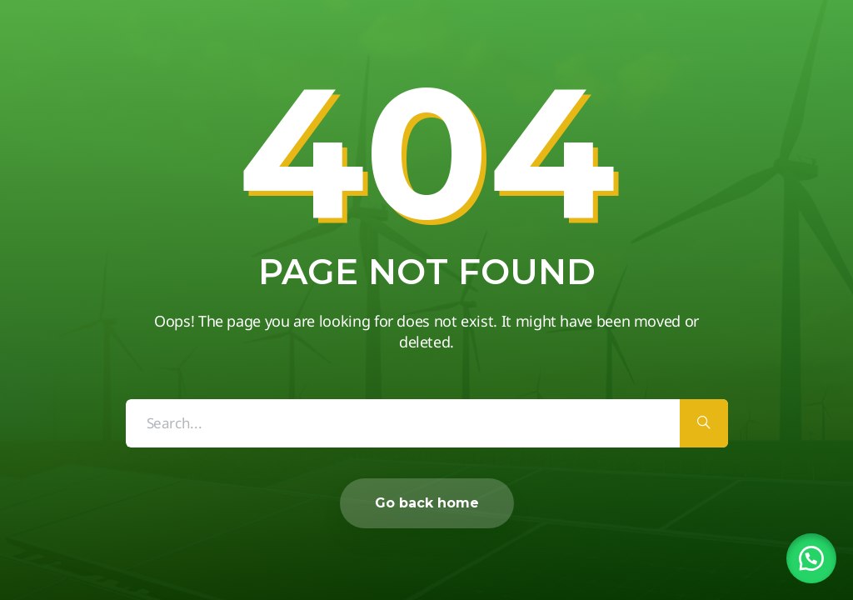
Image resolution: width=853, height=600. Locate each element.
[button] (811, 558)
